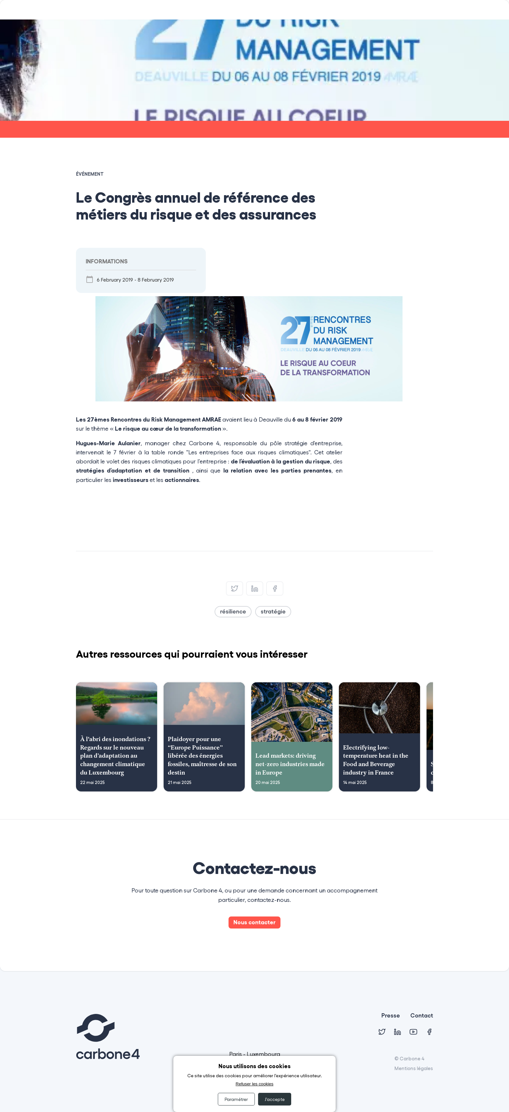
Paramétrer (236, 1099)
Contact (421, 1016)
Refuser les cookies (254, 1083)
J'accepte (275, 1099)
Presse (390, 1016)
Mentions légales (413, 1068)
